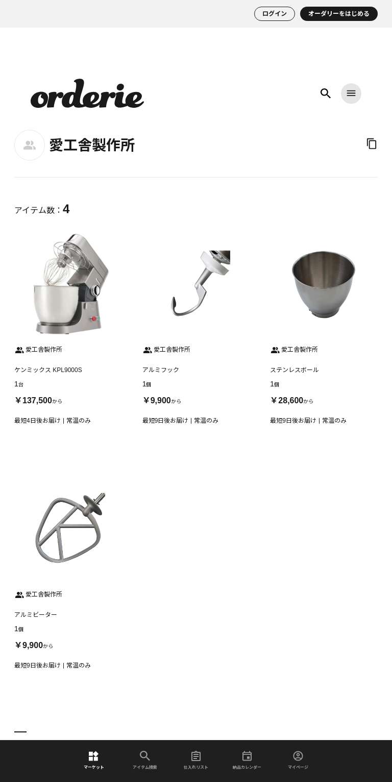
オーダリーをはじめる (339, 13)
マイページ (298, 760)
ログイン (274, 13)
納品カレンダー (247, 760)
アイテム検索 (145, 760)
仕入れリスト (196, 760)
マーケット (94, 760)
